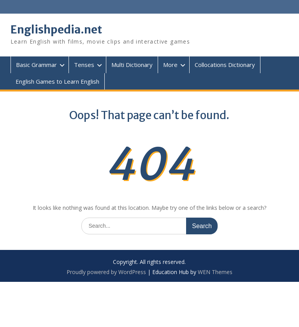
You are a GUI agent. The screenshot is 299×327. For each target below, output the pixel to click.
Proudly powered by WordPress (106, 272)
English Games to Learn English (57, 81)
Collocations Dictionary (225, 65)
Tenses (84, 65)
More (170, 65)
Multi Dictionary (132, 65)
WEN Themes (215, 272)
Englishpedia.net (56, 30)
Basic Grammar (36, 65)
